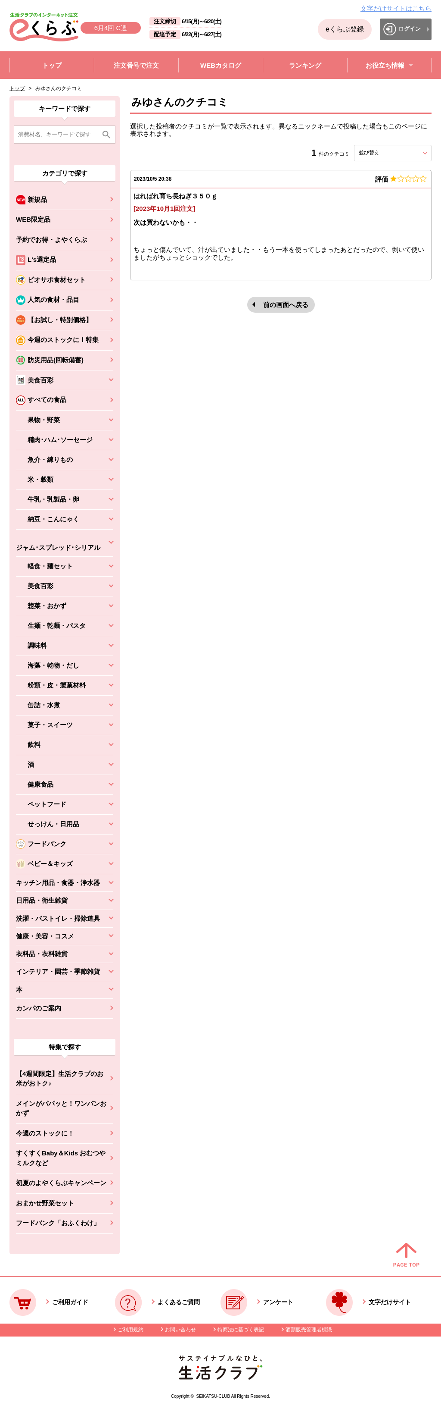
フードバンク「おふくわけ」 (58, 1223)
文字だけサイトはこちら (396, 8)
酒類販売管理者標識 (309, 1330)
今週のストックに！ (45, 1133)
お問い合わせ (180, 1330)
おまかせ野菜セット (45, 1203)
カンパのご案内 (38, 1008)
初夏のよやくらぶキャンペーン (61, 1182)
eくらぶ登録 (345, 29)
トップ (17, 88)
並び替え (384, 153)
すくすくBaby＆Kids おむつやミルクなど (61, 1158)
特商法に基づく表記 (240, 1330)
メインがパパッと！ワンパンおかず (61, 1108)
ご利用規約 (130, 1330)
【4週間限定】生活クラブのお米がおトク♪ (59, 1078)
